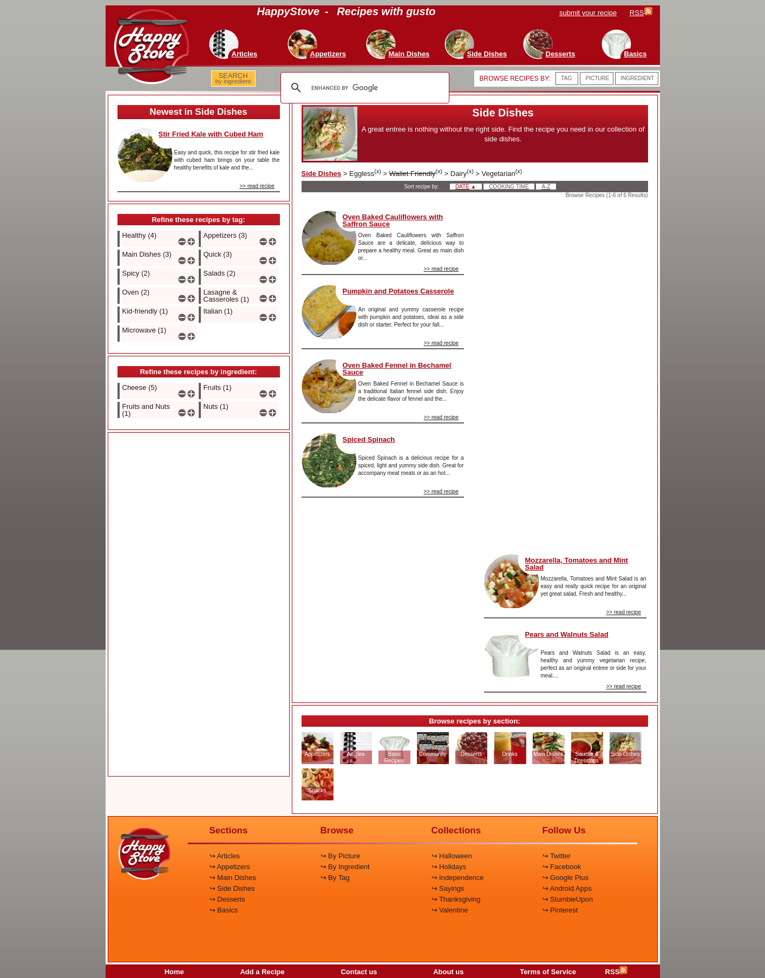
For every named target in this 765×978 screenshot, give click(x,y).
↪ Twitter (556, 856)
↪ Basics (224, 910)
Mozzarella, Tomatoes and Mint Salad (576, 563)
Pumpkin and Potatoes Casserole (398, 291)
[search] (363, 87)
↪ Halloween (451, 856)
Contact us (359, 972)
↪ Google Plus (565, 877)
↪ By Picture (341, 856)
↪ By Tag (335, 877)
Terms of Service (548, 972)
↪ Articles (225, 856)
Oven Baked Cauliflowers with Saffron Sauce (393, 220)
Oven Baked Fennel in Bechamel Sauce (397, 368)
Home (174, 972)
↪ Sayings (448, 888)
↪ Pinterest (560, 910)
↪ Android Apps (567, 888)
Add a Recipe (262, 972)
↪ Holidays (448, 867)
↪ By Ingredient (345, 867)
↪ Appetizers (230, 867)
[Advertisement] (198, 604)
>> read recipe (257, 186)
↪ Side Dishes (232, 888)
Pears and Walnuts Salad (567, 634)
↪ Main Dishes (233, 877)
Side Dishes (322, 173)
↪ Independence (457, 877)
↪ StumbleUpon (567, 899)
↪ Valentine (449, 910)
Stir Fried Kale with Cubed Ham (211, 134)
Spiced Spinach (369, 439)
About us (448, 972)
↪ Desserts (227, 899)
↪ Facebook (561, 867)
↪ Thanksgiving (456, 899)
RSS (616, 972)
